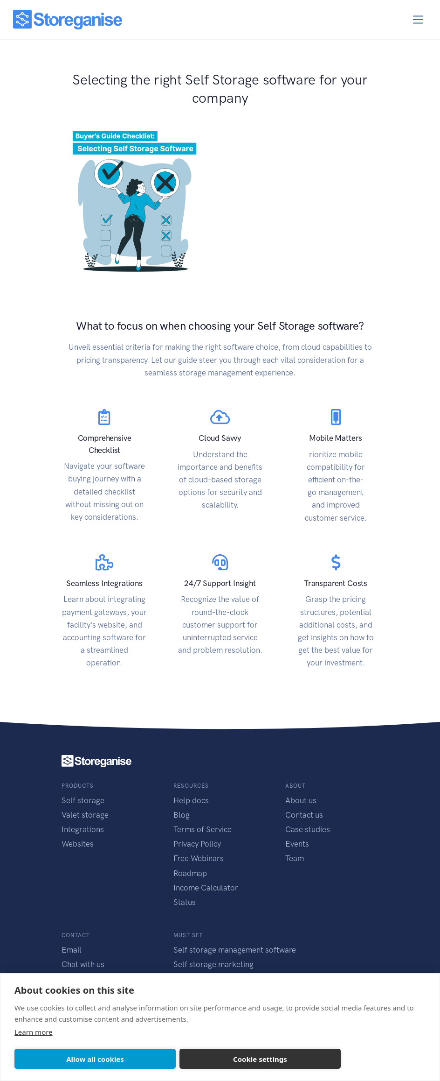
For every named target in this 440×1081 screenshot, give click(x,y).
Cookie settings (260, 1059)
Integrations (83, 829)
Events (297, 843)
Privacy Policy (197, 843)
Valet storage (85, 815)
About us (300, 800)
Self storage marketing (213, 964)
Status (184, 902)
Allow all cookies (95, 1059)
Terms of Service (202, 829)
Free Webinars (198, 858)
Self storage (83, 800)
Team (294, 858)
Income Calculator (205, 887)
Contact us (304, 815)
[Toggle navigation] (418, 20)
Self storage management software (234, 949)
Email (72, 949)
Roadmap (190, 873)
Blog (181, 815)
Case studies (307, 829)
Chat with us (83, 964)
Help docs (191, 800)
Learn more (33, 1032)
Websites (78, 843)
